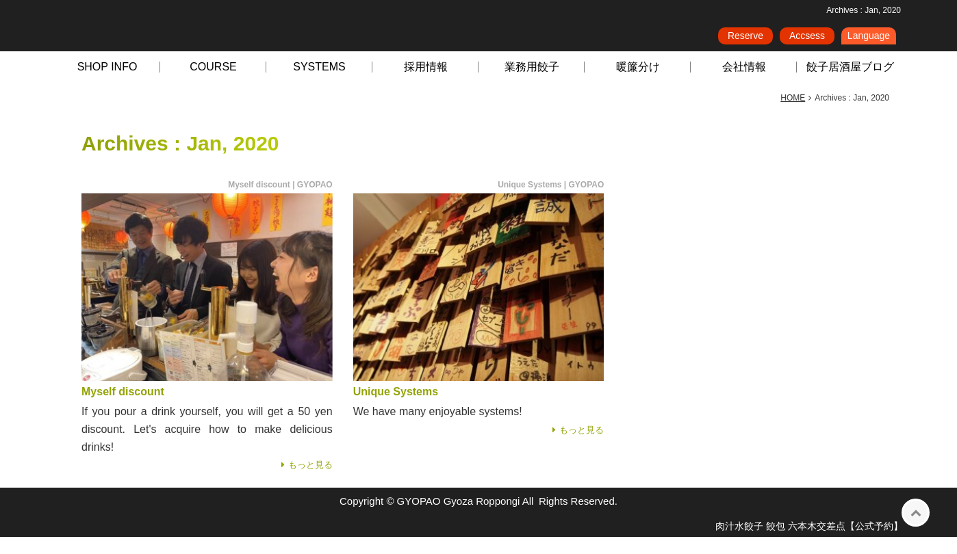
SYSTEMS (319, 84)
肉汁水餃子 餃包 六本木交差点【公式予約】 (809, 543)
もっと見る (310, 482)
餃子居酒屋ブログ (850, 84)
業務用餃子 (532, 84)
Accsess (807, 40)
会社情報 (744, 84)
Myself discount (122, 408)
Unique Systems (395, 408)
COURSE (213, 84)
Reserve (745, 40)
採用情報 (426, 84)
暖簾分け (638, 84)
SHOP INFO (107, 84)
